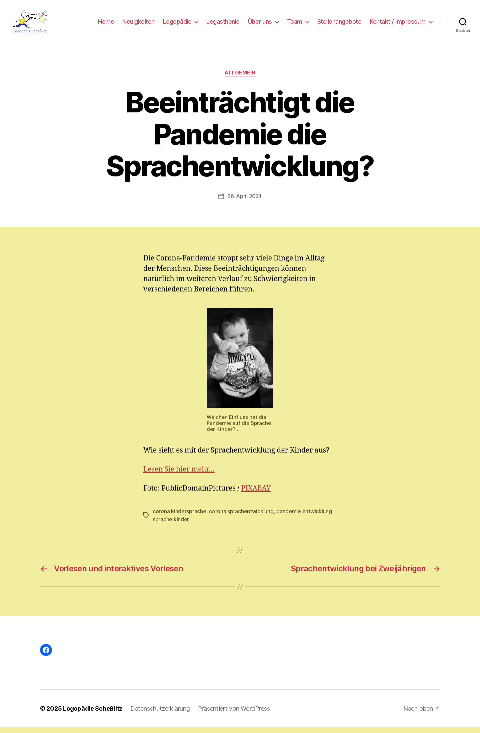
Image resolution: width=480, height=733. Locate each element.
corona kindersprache (179, 517)
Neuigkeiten (138, 24)
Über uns (260, 24)
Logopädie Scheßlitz (92, 714)
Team (294, 24)
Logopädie (177, 24)
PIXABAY (256, 494)
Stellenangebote (339, 24)
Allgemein (240, 78)
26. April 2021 (244, 201)
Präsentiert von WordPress (234, 714)
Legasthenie (223, 24)
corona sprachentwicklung (241, 517)
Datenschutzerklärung (160, 714)
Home (106, 24)
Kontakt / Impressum (398, 24)
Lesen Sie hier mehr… (179, 475)
